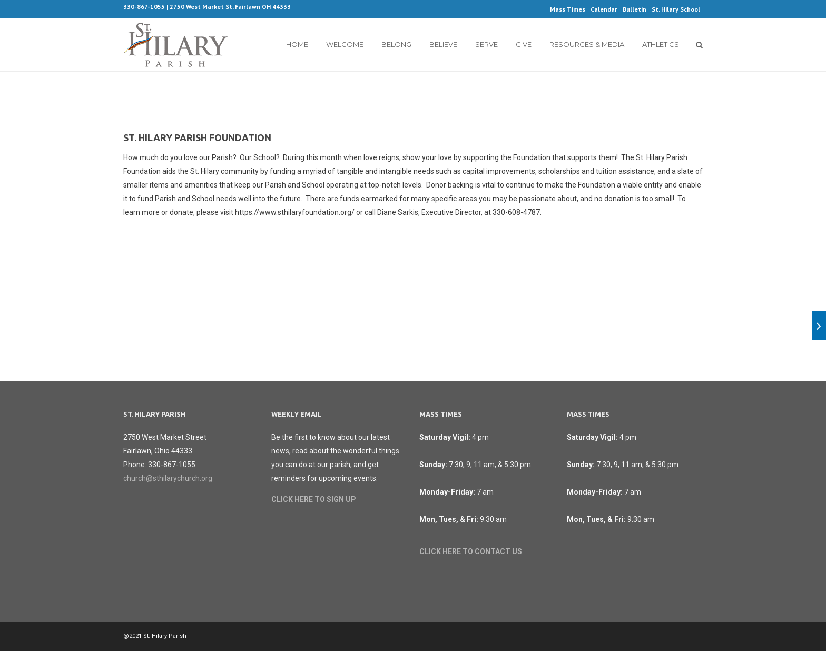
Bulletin (634, 9)
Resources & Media (586, 44)
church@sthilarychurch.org (167, 478)
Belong (396, 44)
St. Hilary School (676, 9)
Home (297, 44)
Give (524, 44)
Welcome (344, 44)
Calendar (604, 9)
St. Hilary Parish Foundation (197, 137)
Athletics (660, 44)
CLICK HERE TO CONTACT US (470, 551)
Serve (486, 44)
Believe (443, 44)
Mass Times (567, 9)
